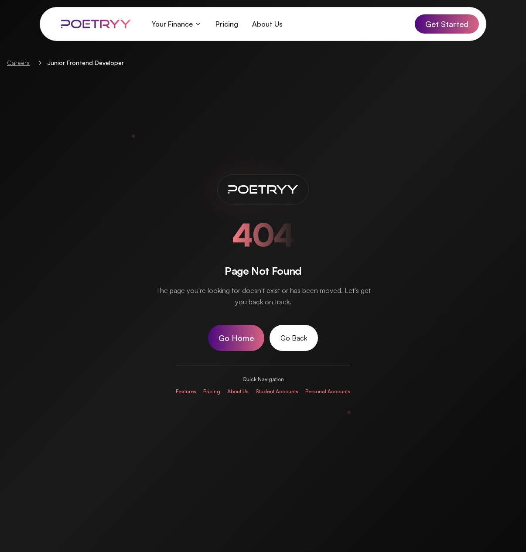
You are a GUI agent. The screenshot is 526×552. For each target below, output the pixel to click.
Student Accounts (277, 391)
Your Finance (177, 24)
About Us (267, 24)
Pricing (226, 24)
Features (186, 391)
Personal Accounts (327, 391)
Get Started (446, 24)
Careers (18, 62)
